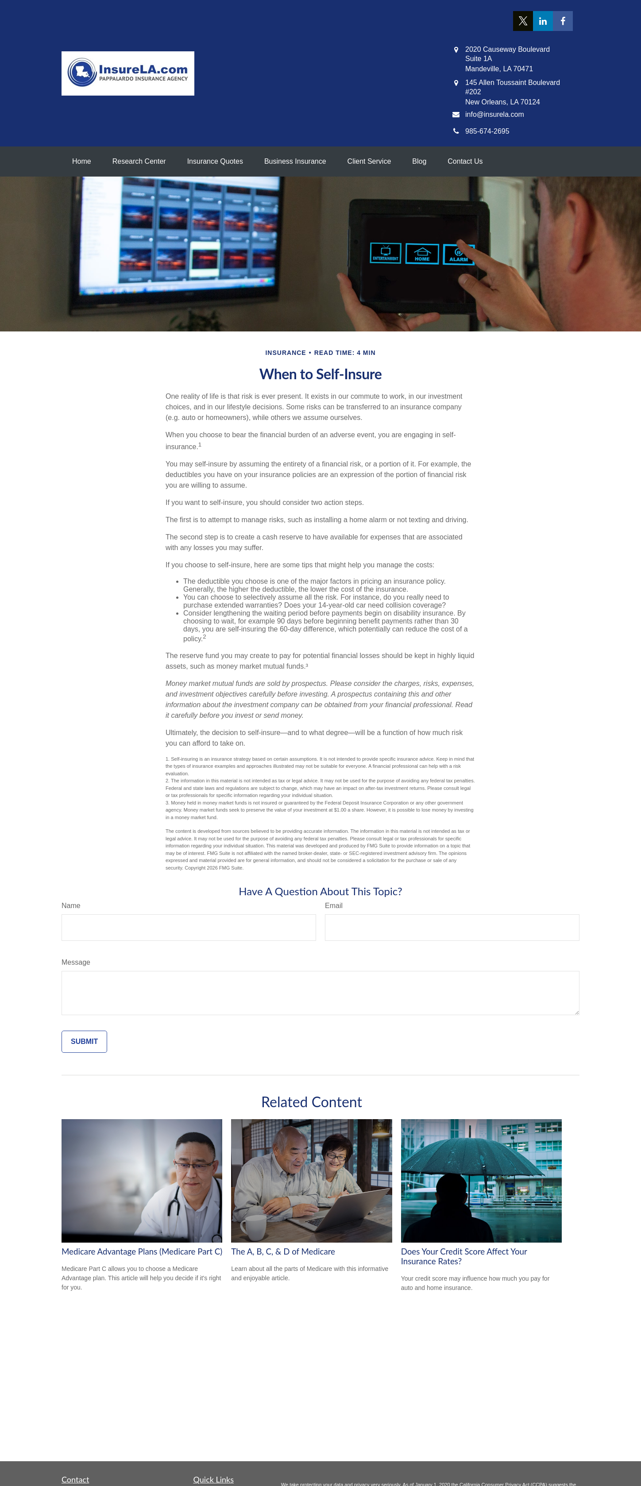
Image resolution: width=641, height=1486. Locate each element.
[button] (82, 161)
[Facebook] (563, 21)
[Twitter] (523, 21)
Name (71, 905)
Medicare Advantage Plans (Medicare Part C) (142, 1251)
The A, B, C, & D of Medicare (283, 1251)
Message (76, 962)
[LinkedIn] (543, 21)
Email (334, 905)
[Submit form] (84, 1042)
